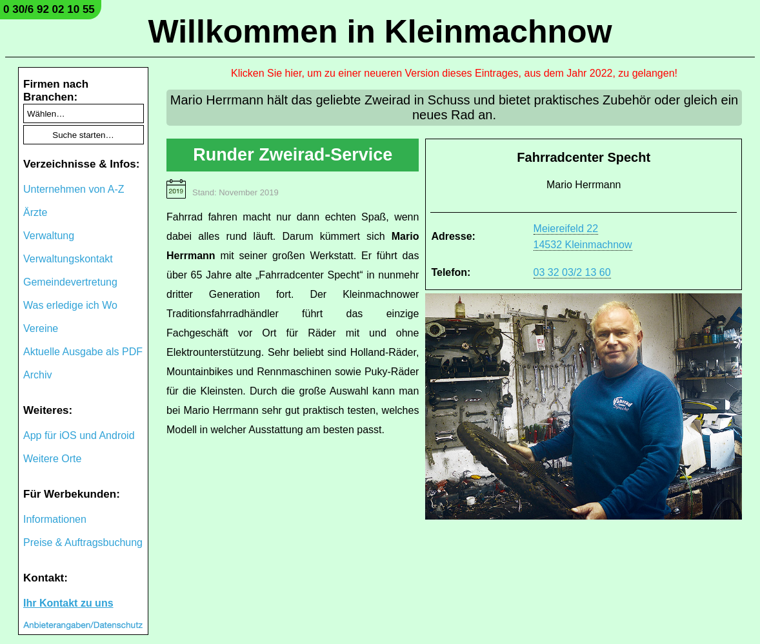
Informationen (54, 519)
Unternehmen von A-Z (74, 189)
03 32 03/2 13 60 (572, 272)
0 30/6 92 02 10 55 (49, 9)
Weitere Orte (52, 458)
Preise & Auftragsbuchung (83, 542)
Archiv (37, 374)
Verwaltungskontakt (68, 258)
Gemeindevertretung (70, 282)
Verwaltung (48, 235)
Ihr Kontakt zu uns (68, 603)
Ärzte (35, 212)
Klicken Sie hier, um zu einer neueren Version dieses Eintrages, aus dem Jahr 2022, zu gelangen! (454, 73)
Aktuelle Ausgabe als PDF (83, 351)
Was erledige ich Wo (70, 305)
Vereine (40, 328)
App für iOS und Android (79, 435)
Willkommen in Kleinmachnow (380, 32)
